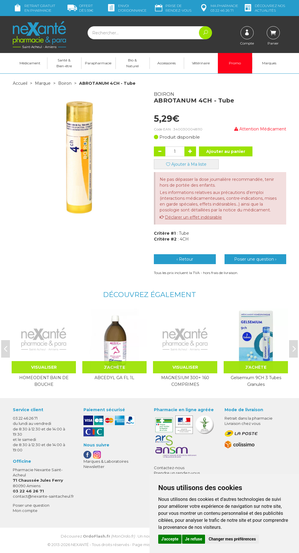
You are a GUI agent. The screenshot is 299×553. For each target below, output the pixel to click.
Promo (235, 63)
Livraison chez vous (242, 423)
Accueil (20, 83)
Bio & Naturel (132, 63)
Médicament (29, 63)
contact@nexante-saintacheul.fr (43, 496)
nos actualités (264, 8)
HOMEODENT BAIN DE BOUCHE (44, 381)
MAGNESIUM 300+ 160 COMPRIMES (185, 381)
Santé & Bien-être (64, 63)
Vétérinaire (201, 63)
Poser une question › (255, 259)
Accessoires (166, 63)
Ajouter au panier (225, 151)
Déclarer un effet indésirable (193, 217)
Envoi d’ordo (126, 8)
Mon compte (25, 510)
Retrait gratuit (34, 8)
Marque (43, 83)
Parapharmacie (98, 63)
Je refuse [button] (193, 539)
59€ (80, 8)
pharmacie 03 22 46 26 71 (218, 8)
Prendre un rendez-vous (177, 473)
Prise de (172, 8)
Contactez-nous (169, 467)
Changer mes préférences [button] (232, 539)
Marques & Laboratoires (105, 461)
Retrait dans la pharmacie (249, 418)
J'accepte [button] (170, 539)
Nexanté (80, 544)
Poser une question (31, 505)
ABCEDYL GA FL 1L (114, 377)
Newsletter (93, 466)
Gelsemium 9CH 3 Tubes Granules (256, 381)
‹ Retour (185, 259)
